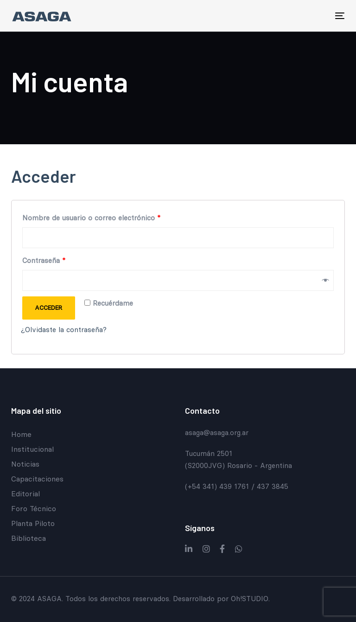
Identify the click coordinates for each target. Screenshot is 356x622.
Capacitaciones (37, 478)
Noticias (25, 463)
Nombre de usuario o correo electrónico (91, 217)
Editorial (25, 493)
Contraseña (43, 260)
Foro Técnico (33, 508)
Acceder (48, 307)
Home (21, 434)
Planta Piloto (33, 523)
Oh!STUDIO (249, 598)
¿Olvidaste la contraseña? (64, 329)
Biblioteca (28, 538)
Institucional (32, 449)
